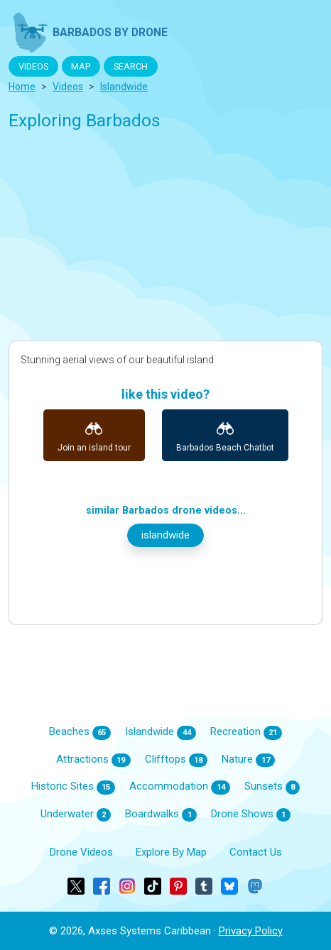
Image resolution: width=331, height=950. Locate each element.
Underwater (76, 814)
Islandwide (160, 732)
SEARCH (131, 66)
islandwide (124, 86)
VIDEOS (33, 66)
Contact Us (255, 852)
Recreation (246, 732)
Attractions (93, 760)
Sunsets (272, 787)
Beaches (80, 732)
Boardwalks (161, 814)
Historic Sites (73, 787)
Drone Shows (251, 814)
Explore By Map (171, 852)
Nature (248, 760)
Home (22, 86)
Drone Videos (81, 852)
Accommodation (179, 787)
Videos (68, 86)
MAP (80, 66)
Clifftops (176, 760)
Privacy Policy (251, 930)
